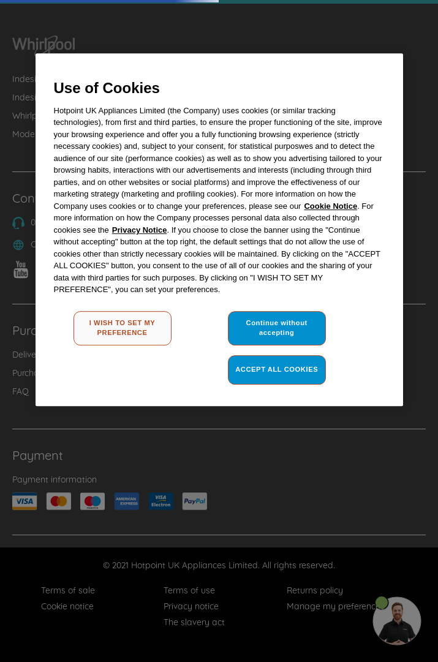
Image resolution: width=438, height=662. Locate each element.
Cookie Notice (330, 206)
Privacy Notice (139, 230)
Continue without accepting (277, 327)
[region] (219, 229)
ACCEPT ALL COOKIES (276, 369)
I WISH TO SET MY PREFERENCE (122, 327)
